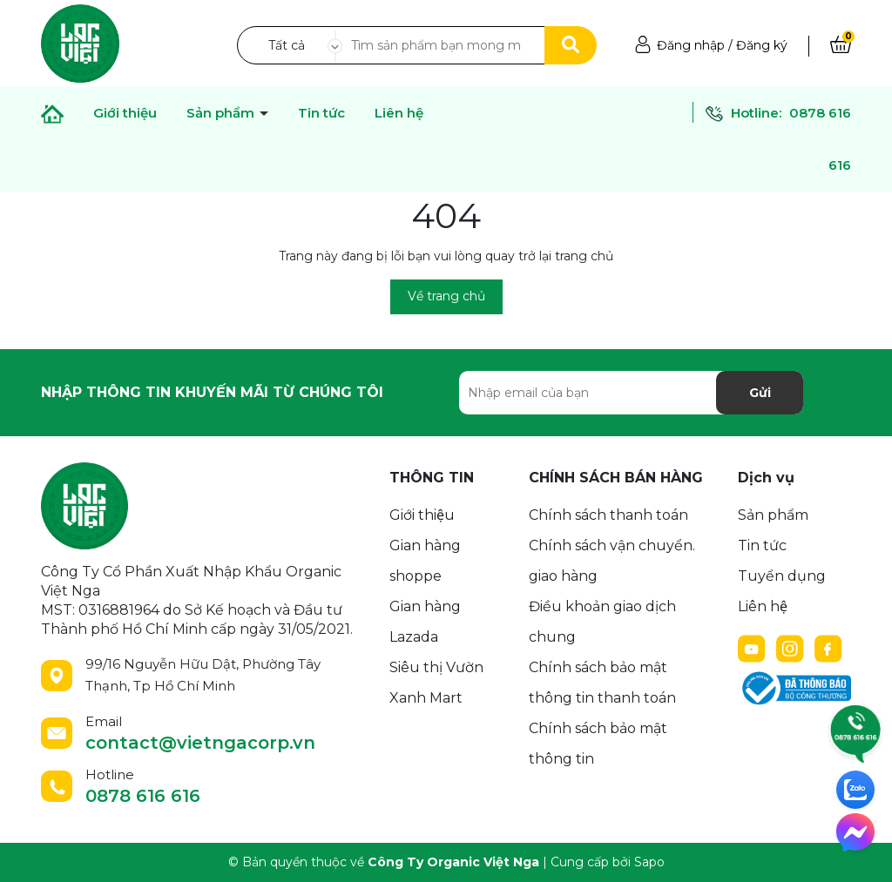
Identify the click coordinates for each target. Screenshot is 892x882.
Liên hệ (762, 606)
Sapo (649, 862)
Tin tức (321, 113)
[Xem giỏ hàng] (840, 45)
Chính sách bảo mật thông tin (598, 743)
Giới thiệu (125, 113)
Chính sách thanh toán (608, 515)
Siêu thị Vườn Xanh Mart (436, 682)
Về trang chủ (446, 296)
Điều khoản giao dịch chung (602, 621)
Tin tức (762, 545)
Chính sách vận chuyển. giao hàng (612, 560)
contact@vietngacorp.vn (200, 742)
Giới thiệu (422, 515)
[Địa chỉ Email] (631, 392)
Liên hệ (399, 113)
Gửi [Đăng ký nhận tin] (760, 393)
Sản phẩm (222, 113)
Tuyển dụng (782, 576)
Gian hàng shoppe (425, 560)
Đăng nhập (691, 45)
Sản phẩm (773, 515)
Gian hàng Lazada (425, 621)
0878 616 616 (142, 795)
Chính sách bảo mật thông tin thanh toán (602, 682)
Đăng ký (761, 45)
